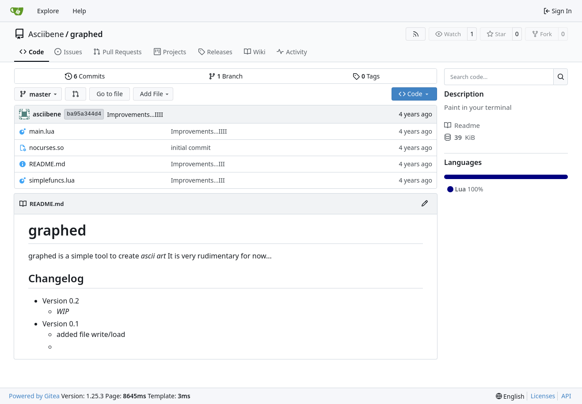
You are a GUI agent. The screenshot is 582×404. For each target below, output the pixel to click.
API (566, 396)
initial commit (191, 147)
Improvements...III (198, 164)
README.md (47, 164)
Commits (85, 76)
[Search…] (560, 76)
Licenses (543, 396)
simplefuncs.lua (52, 180)
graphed (86, 34)
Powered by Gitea (34, 396)
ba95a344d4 (84, 114)
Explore (48, 11)
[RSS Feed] (416, 34)
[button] (75, 94)
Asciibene (46, 34)
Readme (462, 125)
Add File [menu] (155, 94)
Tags (366, 76)
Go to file (109, 94)
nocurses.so (46, 147)
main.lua (41, 131)
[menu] (510, 396)
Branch (226, 76)
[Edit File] (425, 203)
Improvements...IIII (135, 114)
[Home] (16, 11)
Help (79, 11)
